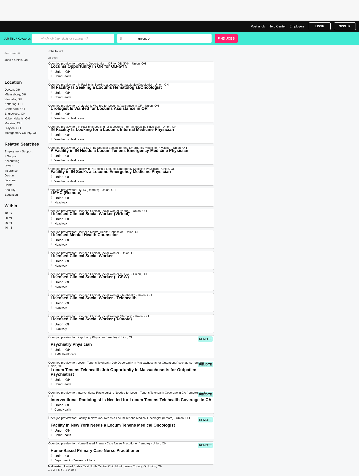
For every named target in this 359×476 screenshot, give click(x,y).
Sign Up (344, 26)
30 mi (8, 222)
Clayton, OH (13, 128)
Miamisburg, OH (15, 94)
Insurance (11, 170)
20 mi (8, 218)
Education (11, 194)
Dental (9, 185)
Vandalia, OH (13, 99)
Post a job (258, 26)
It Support (11, 156)
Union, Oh (21, 60)
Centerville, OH (15, 109)
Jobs (8, 60)
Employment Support (18, 151)
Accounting (12, 161)
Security (10, 190)
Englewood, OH (15, 113)
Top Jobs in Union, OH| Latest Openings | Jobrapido (21, 26)
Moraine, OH (13, 123)
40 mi (8, 227)
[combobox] (170, 38)
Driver (9, 166)
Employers (297, 26)
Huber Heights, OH (17, 118)
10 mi (8, 213)
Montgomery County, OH (21, 133)
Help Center (277, 26)
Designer (10, 180)
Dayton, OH (12, 89)
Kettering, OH (14, 104)
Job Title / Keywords (17, 38)
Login (319, 26)
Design (9, 175)
